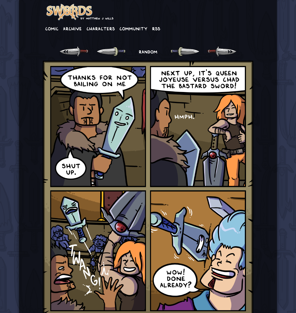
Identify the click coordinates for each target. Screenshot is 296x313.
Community (133, 28)
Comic (51, 28)
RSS (156, 28)
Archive (72, 28)
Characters (100, 28)
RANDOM (148, 51)
